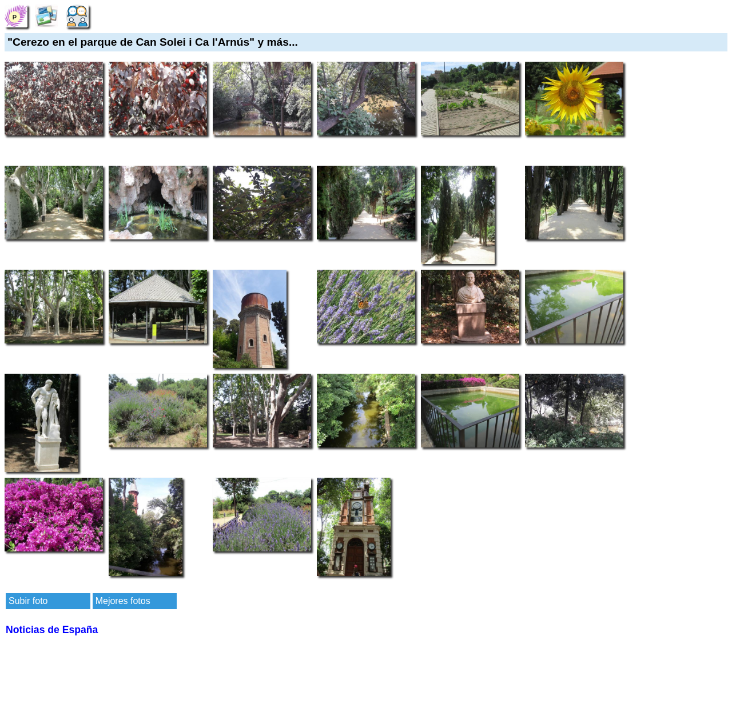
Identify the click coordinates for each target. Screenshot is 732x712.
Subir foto (28, 601)
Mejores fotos (123, 601)
